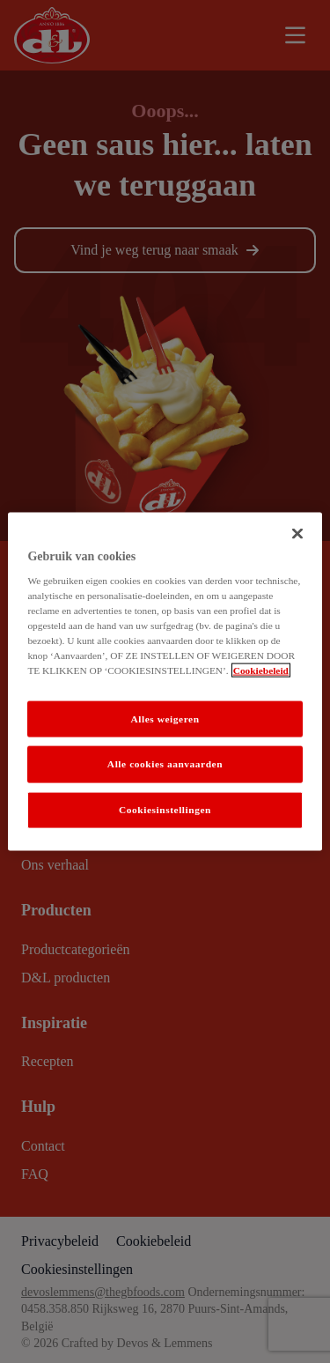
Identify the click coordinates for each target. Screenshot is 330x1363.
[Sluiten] (297, 533)
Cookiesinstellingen (165, 809)
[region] (164, 681)
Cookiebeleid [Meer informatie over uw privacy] (261, 670)
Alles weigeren (164, 718)
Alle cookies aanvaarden (165, 764)
